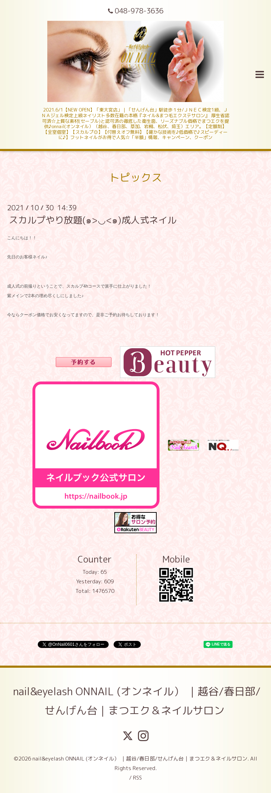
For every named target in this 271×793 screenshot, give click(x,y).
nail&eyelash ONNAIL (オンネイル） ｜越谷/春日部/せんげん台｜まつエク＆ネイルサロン (136, 701)
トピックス (135, 177)
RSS (137, 777)
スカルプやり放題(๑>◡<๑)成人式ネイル (92, 220)
